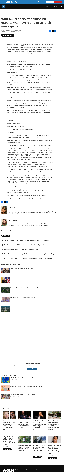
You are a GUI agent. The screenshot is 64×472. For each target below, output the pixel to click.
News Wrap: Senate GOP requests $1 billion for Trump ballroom (25, 287)
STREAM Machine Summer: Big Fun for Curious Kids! (22, 394)
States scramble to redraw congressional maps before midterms (25, 307)
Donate (59, 2)
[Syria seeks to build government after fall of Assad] (5, 270)
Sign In (42, 1)
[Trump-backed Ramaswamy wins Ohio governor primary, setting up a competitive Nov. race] (9, 415)
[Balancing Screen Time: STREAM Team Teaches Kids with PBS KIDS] (5, 388)
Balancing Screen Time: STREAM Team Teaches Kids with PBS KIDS (26, 386)
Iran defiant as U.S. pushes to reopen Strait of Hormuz (22, 297)
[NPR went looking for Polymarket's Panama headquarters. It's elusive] (39, 439)
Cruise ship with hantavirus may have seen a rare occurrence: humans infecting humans (54, 425)
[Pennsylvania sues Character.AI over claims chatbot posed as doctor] (24, 415)
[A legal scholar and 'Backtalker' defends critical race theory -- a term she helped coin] (54, 439)
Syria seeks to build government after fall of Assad (22, 268)
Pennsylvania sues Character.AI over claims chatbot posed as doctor (24, 423)
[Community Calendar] (32, 339)
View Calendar (32, 369)
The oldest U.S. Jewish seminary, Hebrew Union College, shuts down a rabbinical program (9, 440)
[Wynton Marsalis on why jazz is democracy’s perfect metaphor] (5, 280)
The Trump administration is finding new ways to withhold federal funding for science (27, 240)
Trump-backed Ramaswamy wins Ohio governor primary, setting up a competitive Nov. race (9, 425)
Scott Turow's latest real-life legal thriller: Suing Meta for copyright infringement (39, 424)
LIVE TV (49, 2)
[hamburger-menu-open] (3, 2)
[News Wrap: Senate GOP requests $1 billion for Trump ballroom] (5, 290)
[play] (4, 6)
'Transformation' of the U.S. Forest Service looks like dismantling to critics (24, 245)
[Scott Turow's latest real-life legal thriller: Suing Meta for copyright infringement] (39, 415)
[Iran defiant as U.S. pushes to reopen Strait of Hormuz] (5, 299)
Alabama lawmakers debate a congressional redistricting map (21, 249)
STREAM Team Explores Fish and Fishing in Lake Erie (23, 377)
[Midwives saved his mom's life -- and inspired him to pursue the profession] (24, 439)
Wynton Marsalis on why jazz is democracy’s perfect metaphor (24, 278)
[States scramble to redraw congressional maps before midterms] (5, 309)
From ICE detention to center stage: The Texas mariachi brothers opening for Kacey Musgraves (30, 254)
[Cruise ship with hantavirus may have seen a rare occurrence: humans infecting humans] (54, 415)
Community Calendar (32, 363)
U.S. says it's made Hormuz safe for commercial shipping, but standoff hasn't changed (28, 258)
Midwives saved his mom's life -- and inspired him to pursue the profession (24, 449)
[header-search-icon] (38, 2)
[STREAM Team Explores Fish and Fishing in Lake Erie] (5, 380)
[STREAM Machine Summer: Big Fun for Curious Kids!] (5, 396)
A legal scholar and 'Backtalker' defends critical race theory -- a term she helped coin (54, 449)
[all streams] (62, 6)
